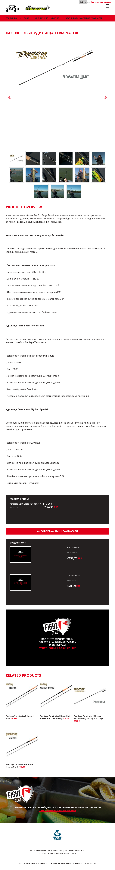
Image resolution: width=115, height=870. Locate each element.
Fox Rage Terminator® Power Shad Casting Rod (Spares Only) (88, 717)
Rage (8, 6)
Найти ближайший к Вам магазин (57, 531)
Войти (83, 2)
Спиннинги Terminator (47, 18)
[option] (57, 67)
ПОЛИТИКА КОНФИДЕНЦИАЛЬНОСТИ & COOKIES (73, 863)
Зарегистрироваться (101, 2)
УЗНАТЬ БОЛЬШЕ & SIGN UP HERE (57, 648)
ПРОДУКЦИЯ (11, 18)
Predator (30, 6)
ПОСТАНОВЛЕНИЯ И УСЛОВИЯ (33, 863)
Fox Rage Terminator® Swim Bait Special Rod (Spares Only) (55, 717)
